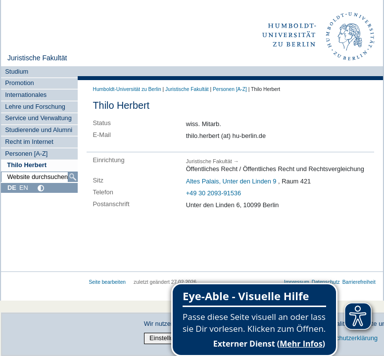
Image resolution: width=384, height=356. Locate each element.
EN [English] (23, 187)
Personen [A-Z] (26, 153)
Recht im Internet (29, 141)
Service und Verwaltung (38, 118)
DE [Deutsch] (11, 187)
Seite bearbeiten (107, 282)
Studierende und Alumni (38, 130)
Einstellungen (168, 338)
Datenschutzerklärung (347, 338)
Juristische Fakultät (37, 58)
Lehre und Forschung (35, 106)
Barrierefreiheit (359, 282)
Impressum (296, 282)
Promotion (19, 83)
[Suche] (73, 177)
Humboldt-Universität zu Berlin (127, 89)
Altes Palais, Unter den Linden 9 (231, 181)
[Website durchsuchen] (39, 177)
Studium (16, 71)
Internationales (26, 94)
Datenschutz (326, 282)
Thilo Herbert (27, 165)
